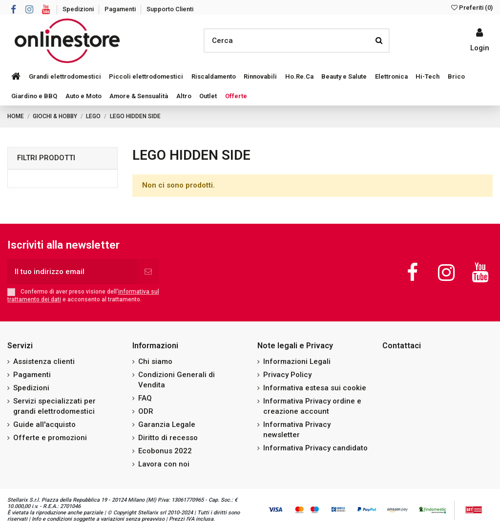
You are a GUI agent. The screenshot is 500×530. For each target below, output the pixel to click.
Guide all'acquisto (44, 424)
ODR (145, 411)
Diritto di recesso (168, 437)
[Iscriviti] (148, 272)
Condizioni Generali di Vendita (176, 379)
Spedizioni (78, 9)
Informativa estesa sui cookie (314, 387)
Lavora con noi (163, 464)
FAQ (145, 398)
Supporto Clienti (169, 9)
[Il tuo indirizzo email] (72, 272)
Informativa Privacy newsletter (297, 429)
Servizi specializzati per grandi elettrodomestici (54, 406)
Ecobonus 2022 (165, 450)
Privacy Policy (287, 374)
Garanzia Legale (166, 424)
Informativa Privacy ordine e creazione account (312, 406)
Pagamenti (120, 9)
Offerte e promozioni (50, 437)
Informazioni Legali (297, 361)
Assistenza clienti (44, 361)
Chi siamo (155, 361)
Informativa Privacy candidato (315, 448)
